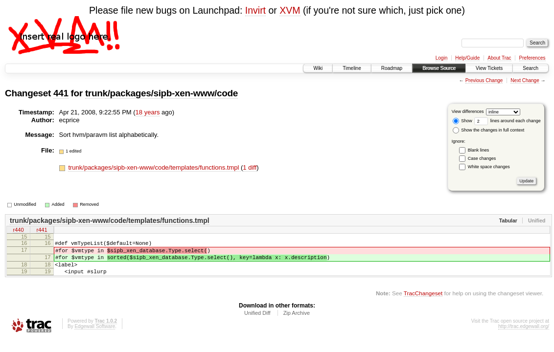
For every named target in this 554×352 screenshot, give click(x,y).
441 (61, 93)
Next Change (524, 80)
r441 (41, 231)
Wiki (318, 68)
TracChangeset (423, 302)
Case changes (482, 158)
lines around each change (507, 120)
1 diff (249, 167)
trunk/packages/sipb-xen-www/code (161, 93)
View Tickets (489, 68)
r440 (18, 231)
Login (441, 58)
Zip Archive (296, 322)
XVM (289, 10)
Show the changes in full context (489, 130)
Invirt (255, 10)
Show (462, 120)
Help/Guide (467, 58)
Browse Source (439, 68)
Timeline (352, 68)
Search (530, 68)
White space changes (489, 166)
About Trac (499, 58)
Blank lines (478, 150)
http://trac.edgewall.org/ (523, 335)
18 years (148, 112)
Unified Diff (257, 322)
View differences (468, 111)
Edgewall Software (94, 335)
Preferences (532, 58)
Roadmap (391, 68)
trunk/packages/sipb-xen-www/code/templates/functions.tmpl (154, 167)
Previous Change (484, 80)
